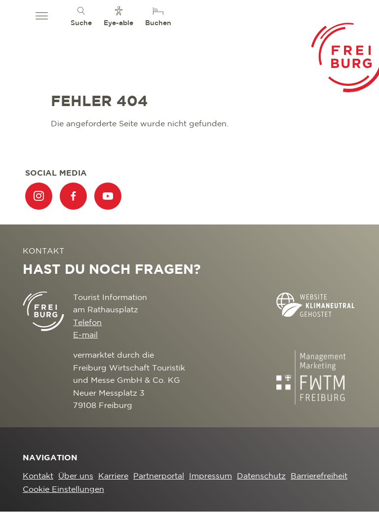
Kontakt (38, 476)
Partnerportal (158, 476)
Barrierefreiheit (319, 476)
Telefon (87, 323)
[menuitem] (81, 16)
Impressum (210, 476)
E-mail (85, 335)
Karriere (113, 476)
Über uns (75, 476)
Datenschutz (261, 476)
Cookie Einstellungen (63, 489)
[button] (42, 16)
